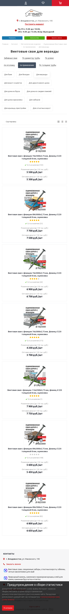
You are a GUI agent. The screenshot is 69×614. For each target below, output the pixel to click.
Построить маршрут (34, 24)
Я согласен (8, 608)
